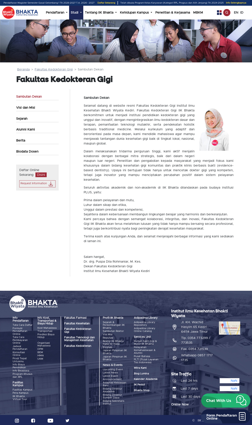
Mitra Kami (140, 368)
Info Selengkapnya (236, 3)
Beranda (23, 69)
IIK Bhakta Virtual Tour (20, 397)
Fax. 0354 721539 (194, 348)
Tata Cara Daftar (22, 325)
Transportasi (44, 331)
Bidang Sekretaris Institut (113, 401)
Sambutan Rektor (113, 331)
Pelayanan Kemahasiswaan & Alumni (145, 350)
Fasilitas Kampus (22, 389)
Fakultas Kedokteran (77, 346)
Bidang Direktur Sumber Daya (112, 395)
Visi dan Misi (25, 107)
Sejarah (21, 118)
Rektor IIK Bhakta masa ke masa (113, 342)
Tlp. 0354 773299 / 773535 (195, 339)
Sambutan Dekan (29, 96)
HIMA (40, 355)
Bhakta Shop (141, 390)
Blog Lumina (141, 373)
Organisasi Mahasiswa (43, 344)
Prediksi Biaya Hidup (45, 335)
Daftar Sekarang (106, 3)
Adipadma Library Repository (144, 323)
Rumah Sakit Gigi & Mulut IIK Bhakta (145, 342)
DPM (40, 349)
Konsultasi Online (19, 353)
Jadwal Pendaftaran (20, 347)
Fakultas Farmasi (75, 318)
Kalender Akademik (146, 379)
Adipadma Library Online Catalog (144, 329)
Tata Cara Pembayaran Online (20, 340)
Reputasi (108, 337)
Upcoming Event (113, 369)
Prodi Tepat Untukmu (20, 359)
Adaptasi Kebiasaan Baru (114, 383)
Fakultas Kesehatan (77, 323)
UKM (40, 358)
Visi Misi (107, 334)
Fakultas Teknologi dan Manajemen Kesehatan (79, 339)
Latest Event (110, 375)
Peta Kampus (20, 392)
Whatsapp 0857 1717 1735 (197, 357)
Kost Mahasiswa (47, 328)
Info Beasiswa (21, 370)
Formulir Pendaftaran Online (20, 331)
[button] (225, 401)
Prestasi (107, 347)
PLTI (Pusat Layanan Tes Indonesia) (146, 360)
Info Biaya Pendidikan (19, 365)
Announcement (112, 378)
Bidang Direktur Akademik (112, 389)
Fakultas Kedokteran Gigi (54, 69)
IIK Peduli (139, 384)
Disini (41, 174)
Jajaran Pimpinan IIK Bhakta (115, 351)
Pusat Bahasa (142, 356)
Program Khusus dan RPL (22, 375)
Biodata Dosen (27, 151)
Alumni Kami (25, 129)
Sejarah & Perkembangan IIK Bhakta (114, 325)
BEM (40, 352)
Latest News (110, 372)
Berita (20, 140)
